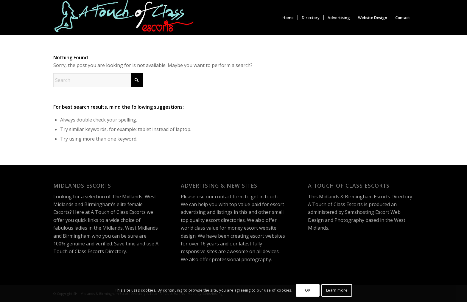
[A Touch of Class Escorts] (124, 17)
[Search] (98, 80)
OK (307, 290)
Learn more (337, 290)
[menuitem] (288, 17)
